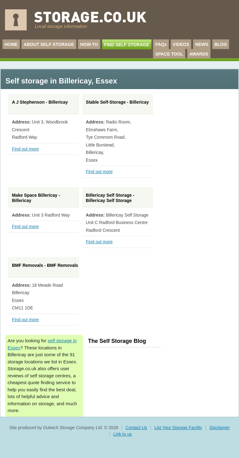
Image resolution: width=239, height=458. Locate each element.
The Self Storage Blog (117, 341)
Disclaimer (220, 427)
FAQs (161, 44)
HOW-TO (89, 44)
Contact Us (136, 427)
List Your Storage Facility (178, 427)
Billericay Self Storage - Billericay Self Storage (110, 198)
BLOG (220, 44)
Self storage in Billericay (49, 81)
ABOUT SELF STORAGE (49, 44)
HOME (11, 44)
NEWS (201, 44)
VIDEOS (181, 44)
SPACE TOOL (169, 54)
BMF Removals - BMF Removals (45, 265)
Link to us (122, 434)
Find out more (25, 148)
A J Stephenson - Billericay (40, 102)
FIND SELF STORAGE (126, 44)
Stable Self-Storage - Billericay (117, 102)
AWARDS (198, 54)
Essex (106, 81)
